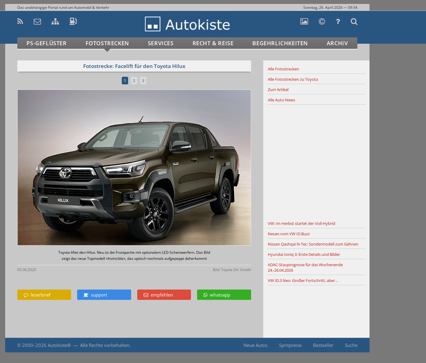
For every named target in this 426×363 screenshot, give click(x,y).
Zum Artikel (278, 89)
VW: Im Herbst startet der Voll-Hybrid (301, 223)
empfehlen (158, 295)
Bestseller (323, 345)
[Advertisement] (316, 161)
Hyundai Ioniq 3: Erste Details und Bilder (304, 254)
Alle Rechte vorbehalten (104, 345)
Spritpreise (290, 345)
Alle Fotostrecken (283, 69)
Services (161, 43)
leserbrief (37, 295)
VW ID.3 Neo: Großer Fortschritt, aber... (303, 280)
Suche (351, 345)
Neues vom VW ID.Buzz (289, 233)
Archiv (337, 43)
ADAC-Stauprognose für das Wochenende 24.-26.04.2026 (305, 267)
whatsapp (216, 295)
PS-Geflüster (46, 43)
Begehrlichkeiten (280, 43)
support (95, 295)
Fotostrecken (107, 43)
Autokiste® (59, 345)
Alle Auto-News (281, 100)
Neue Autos (256, 345)
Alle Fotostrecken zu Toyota (293, 79)
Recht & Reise (213, 43)
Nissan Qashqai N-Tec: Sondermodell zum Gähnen (313, 244)
